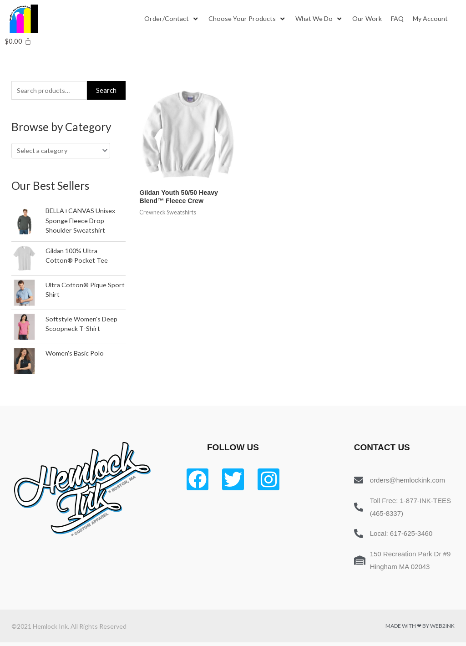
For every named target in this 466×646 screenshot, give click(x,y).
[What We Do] (321, 19)
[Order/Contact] (172, 19)
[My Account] (436, 19)
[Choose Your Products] (248, 19)
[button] (167, 19)
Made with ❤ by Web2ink (420, 629)
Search (106, 90)
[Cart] (18, 41)
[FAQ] (401, 19)
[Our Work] (370, 19)
